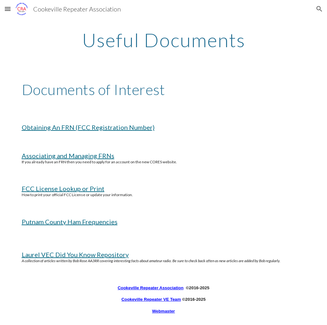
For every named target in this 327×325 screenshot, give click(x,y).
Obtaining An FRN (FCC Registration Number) (88, 127)
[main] (163, 40)
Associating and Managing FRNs (68, 155)
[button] (7, 9)
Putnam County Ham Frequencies (70, 221)
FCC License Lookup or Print (63, 188)
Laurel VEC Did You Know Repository (75, 254)
